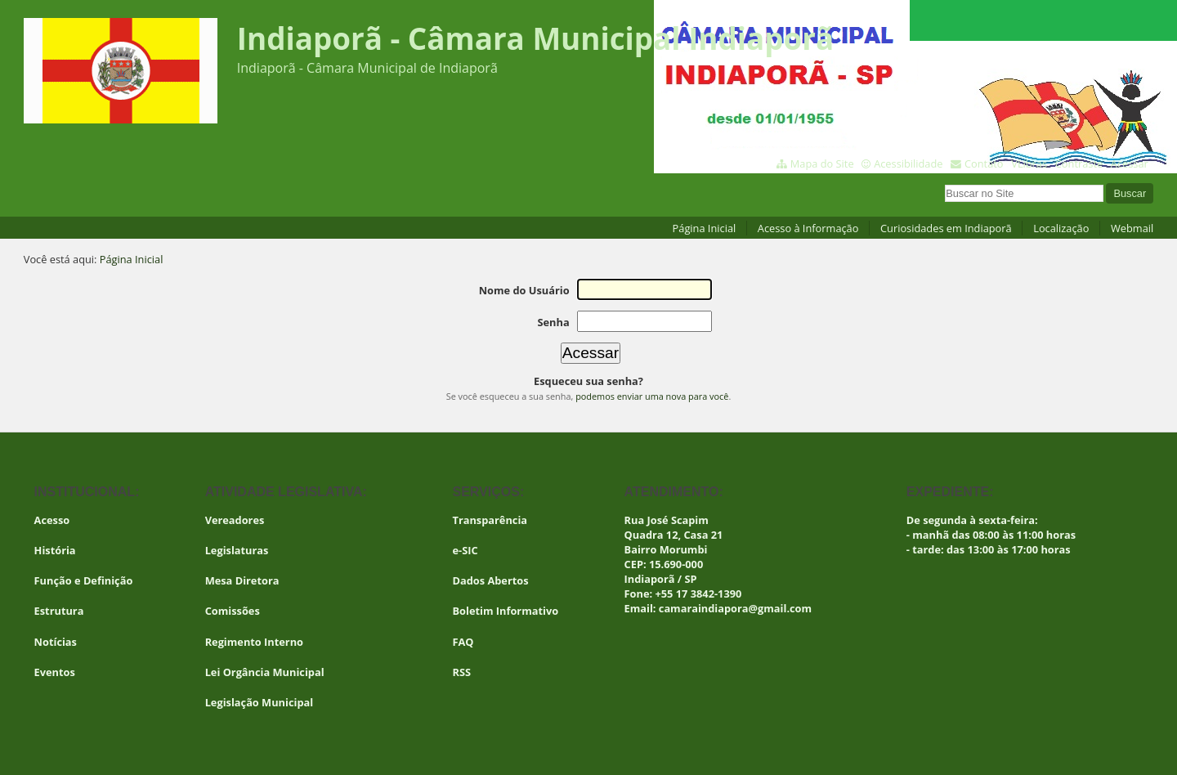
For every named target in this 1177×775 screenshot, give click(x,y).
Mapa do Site (822, 163)
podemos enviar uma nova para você (651, 396)
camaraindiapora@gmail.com (735, 608)
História (55, 550)
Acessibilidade (908, 163)
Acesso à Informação (808, 228)
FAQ (463, 641)
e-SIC (465, 550)
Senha (553, 322)
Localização (1061, 228)
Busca (944, 182)
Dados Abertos (491, 580)
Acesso (52, 520)
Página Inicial (704, 228)
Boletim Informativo (506, 610)
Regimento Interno (254, 641)
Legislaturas (237, 550)
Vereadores (235, 520)
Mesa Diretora (242, 580)
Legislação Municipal (259, 702)
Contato (984, 163)
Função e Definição (83, 580)
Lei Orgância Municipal (264, 672)
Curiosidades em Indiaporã (946, 228)
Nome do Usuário (524, 290)
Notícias (55, 641)
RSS (462, 672)
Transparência (490, 520)
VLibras (1029, 163)
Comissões (232, 610)
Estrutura (59, 610)
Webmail (1132, 228)
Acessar (1129, 163)
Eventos (54, 672)
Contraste (1079, 163)
